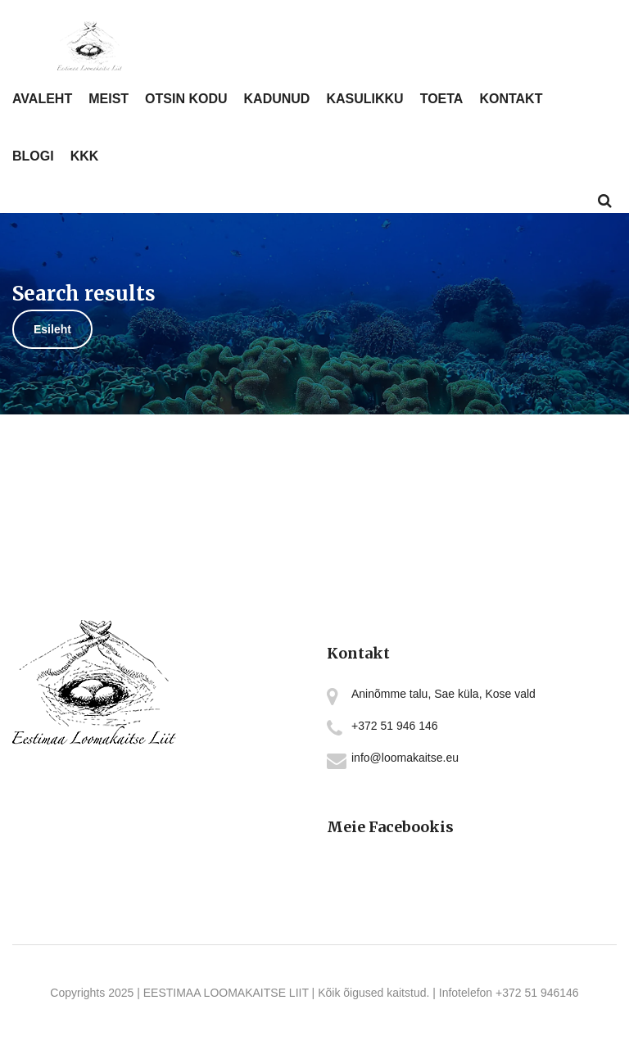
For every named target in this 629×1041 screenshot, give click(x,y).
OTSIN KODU (186, 99)
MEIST (108, 99)
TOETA (442, 99)
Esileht (52, 329)
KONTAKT (510, 99)
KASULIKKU (364, 99)
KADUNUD (277, 99)
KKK (84, 156)
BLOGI (33, 156)
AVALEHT (42, 99)
